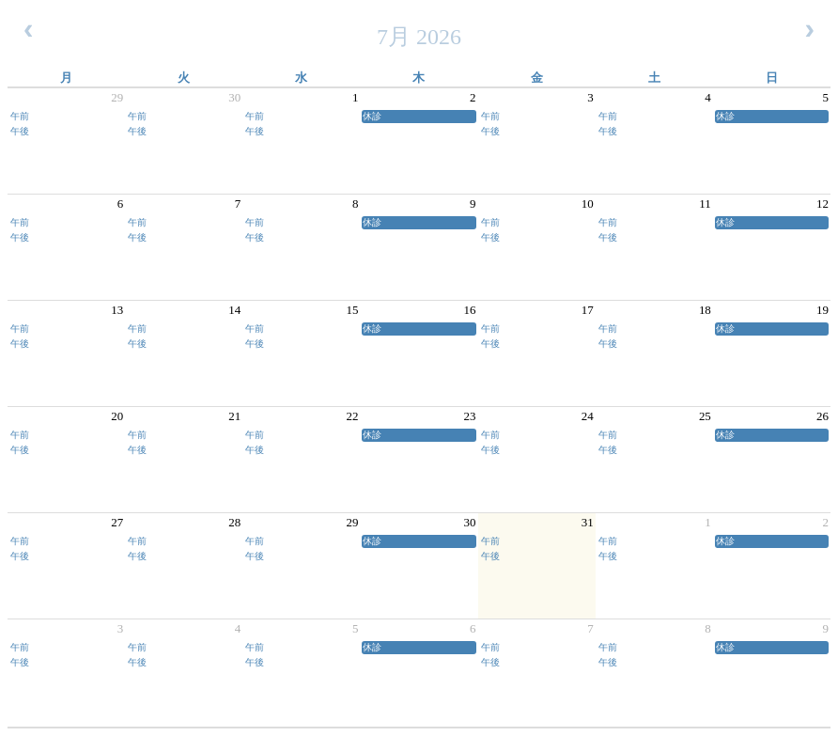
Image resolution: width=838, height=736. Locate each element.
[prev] (29, 30)
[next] (809, 30)
